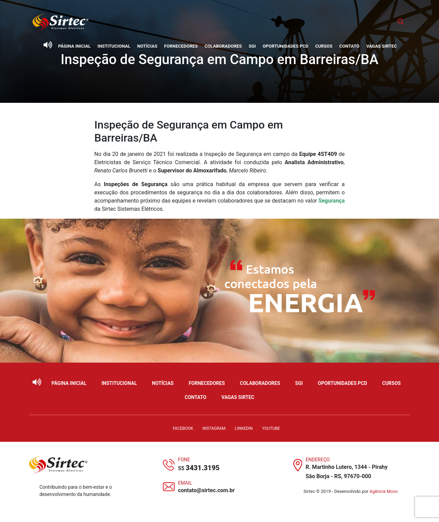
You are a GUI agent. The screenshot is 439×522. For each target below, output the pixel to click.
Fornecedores (181, 46)
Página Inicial (74, 46)
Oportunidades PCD (285, 46)
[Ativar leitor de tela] (47, 44)
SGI (252, 46)
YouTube (271, 428)
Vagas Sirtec (381, 46)
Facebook (183, 428)
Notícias (147, 46)
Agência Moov (383, 491)
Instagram (213, 428)
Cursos (323, 46)
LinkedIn (244, 428)
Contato (349, 46)
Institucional (113, 46)
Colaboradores (223, 46)
